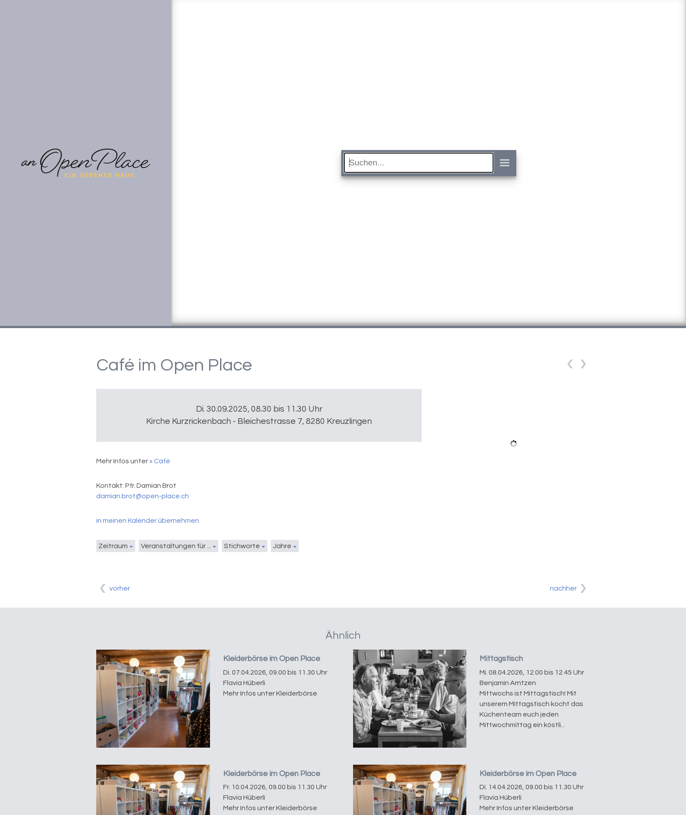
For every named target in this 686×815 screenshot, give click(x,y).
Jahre (282, 545)
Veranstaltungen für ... (176, 545)
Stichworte (242, 545)
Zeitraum (113, 545)
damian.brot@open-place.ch (142, 496)
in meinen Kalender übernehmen (147, 520)
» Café (159, 461)
